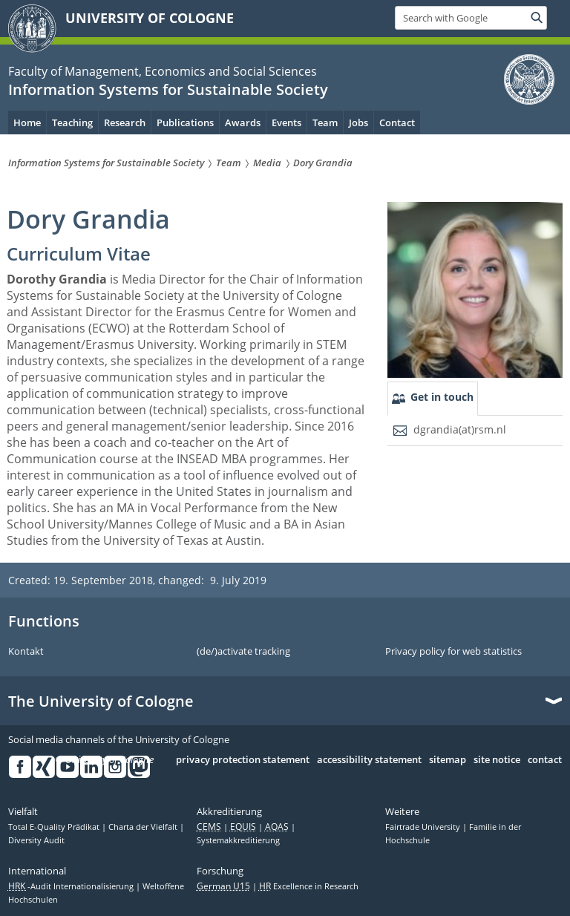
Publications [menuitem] (185, 122)
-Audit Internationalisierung (72, 886)
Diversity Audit (36, 840)
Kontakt (26, 652)
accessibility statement (369, 760)
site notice (497, 760)
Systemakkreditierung (238, 840)
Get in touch (442, 397)
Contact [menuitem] (397, 122)
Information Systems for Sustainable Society (168, 89)
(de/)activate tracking (243, 652)
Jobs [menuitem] (358, 122)
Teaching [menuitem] (72, 122)
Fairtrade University (423, 827)
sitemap (447, 760)
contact (545, 760)
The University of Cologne (101, 701)
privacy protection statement (242, 760)
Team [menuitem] (325, 122)
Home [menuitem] (27, 122)
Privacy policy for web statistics (453, 652)
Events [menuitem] (286, 122)
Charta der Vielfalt (144, 827)
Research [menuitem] (124, 122)
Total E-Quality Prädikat (55, 827)
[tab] (433, 399)
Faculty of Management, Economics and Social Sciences (162, 71)
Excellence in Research (308, 886)
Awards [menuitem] (243, 122)
